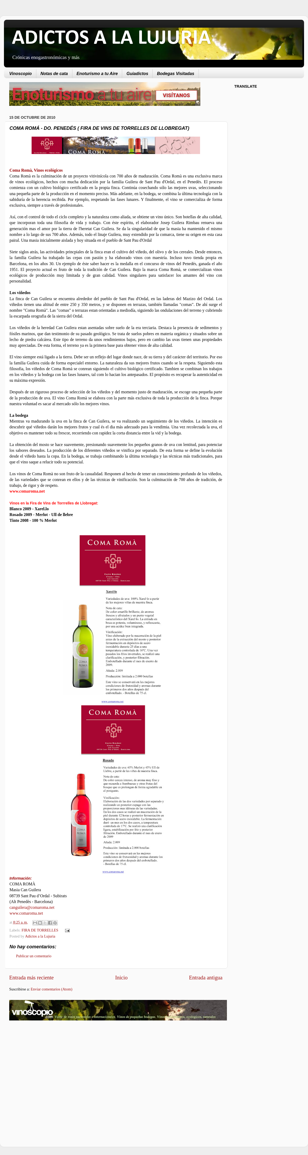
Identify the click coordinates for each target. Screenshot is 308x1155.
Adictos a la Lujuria (40, 936)
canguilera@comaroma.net (31, 907)
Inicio (121, 977)
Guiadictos (137, 73)
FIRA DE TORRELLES (40, 930)
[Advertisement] (53, 1066)
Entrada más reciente (31, 977)
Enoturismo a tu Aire (97, 73)
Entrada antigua (205, 977)
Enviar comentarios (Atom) (51, 989)
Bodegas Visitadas (175, 73)
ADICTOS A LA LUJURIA (111, 38)
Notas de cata (54, 73)
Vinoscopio (20, 73)
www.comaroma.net (26, 913)
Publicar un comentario (33, 956)
